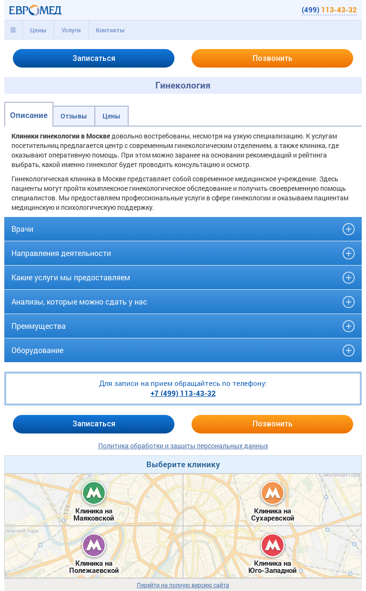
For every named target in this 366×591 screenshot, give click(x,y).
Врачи (22, 229)
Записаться (93, 58)
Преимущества (38, 326)
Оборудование (37, 350)
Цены (38, 30)
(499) (329, 9)
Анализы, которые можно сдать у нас (79, 301)
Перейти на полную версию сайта (183, 585)
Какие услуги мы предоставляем (70, 277)
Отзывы (74, 115)
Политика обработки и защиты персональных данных (183, 445)
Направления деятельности (61, 253)
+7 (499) (183, 393)
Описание (29, 114)
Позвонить (273, 58)
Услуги (71, 30)
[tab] (13, 29)
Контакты (110, 30)
